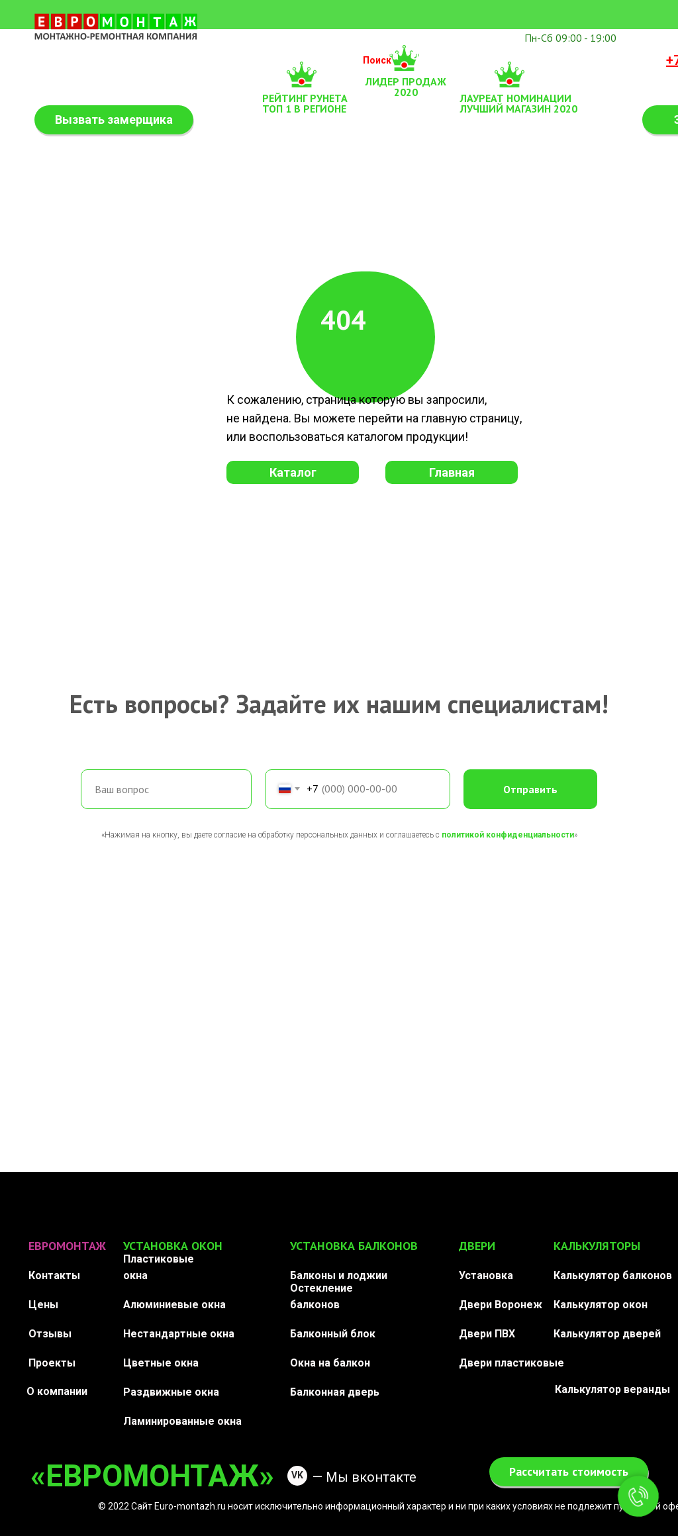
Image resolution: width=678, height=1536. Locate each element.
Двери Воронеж (500, 1304)
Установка (486, 1275)
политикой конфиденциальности (508, 835)
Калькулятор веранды (612, 1389)
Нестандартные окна (178, 1333)
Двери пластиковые (511, 1363)
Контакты (619, 55)
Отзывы (434, 55)
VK (297, 1475)
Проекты (51, 1363)
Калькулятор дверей (607, 1333)
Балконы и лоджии (338, 1275)
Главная (452, 472)
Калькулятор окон (601, 1304)
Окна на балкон (330, 1363)
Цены (43, 1304)
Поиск (377, 60)
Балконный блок (332, 1333)
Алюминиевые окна (174, 1304)
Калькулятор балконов (613, 1275)
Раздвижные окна (171, 1392)
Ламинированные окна (182, 1421)
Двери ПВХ (487, 1333)
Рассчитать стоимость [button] (568, 1471)
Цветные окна (161, 1363)
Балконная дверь (334, 1392)
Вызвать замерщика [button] (114, 119)
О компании (56, 1391)
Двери (327, 55)
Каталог (292, 472)
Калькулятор (75, 62)
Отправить (530, 789)
